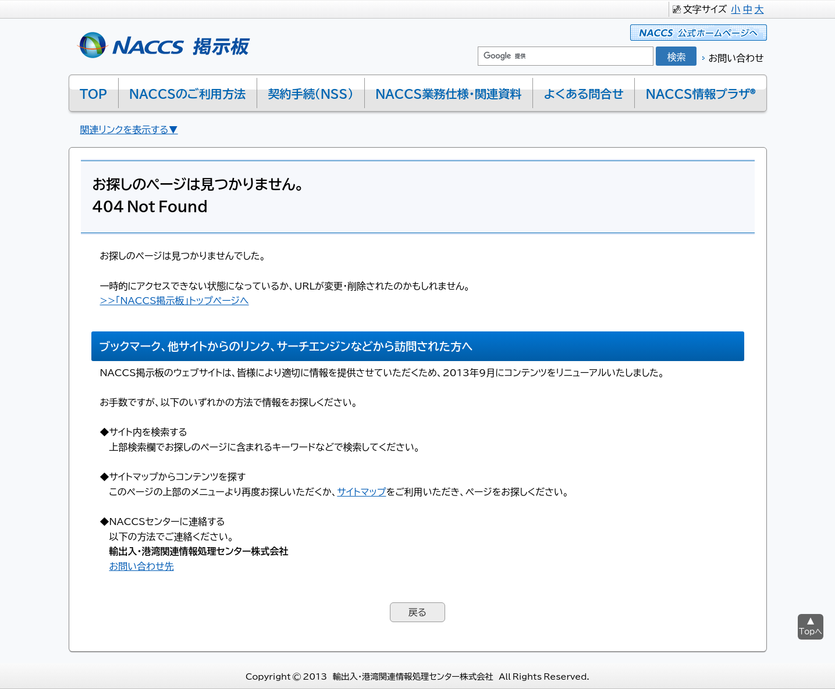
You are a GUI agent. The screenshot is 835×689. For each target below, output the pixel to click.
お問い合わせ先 (141, 566)
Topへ (810, 631)
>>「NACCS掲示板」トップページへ (174, 300)
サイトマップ (361, 491)
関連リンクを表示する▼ (129, 129)
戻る (417, 612)
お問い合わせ (735, 58)
